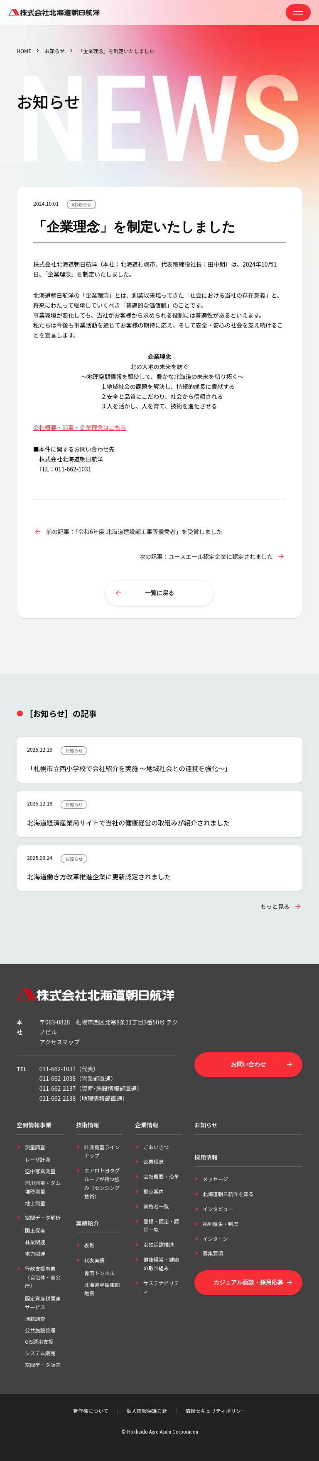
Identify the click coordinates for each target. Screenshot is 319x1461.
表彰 (89, 1245)
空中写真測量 (40, 1171)
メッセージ (215, 1179)
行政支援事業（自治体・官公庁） (43, 1277)
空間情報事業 (34, 1125)
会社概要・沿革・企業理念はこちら (79, 427)
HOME (24, 51)
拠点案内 (153, 1191)
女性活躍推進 (158, 1244)
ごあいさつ (156, 1147)
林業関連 (35, 1242)
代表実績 (94, 1260)
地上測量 (35, 1203)
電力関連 (35, 1253)
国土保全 (35, 1230)
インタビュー (218, 1209)
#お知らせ (81, 204)
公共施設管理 (40, 1330)
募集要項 (213, 1253)
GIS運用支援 (39, 1341)
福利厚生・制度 (220, 1224)
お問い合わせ (248, 1064)
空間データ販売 (43, 1365)
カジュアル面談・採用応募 (248, 1282)
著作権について (90, 1411)
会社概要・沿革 (161, 1176)
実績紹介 (87, 1223)
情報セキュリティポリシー (215, 1411)
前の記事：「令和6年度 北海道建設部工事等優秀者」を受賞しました (134, 531)
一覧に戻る (159, 593)
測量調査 (35, 1147)
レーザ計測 (37, 1159)
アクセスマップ (59, 1042)
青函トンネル (99, 1273)
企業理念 (153, 1161)
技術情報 (87, 1125)
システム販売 (40, 1353)
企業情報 (146, 1125)
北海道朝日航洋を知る (228, 1194)
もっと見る (275, 906)
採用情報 (206, 1157)
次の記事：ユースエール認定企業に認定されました (206, 556)
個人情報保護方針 (147, 1411)
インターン (215, 1239)
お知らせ (54, 51)
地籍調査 (35, 1319)
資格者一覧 (156, 1206)
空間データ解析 (43, 1217)
